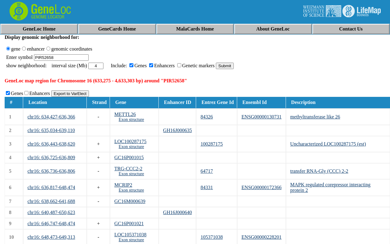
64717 (206, 171)
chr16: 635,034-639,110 (51, 130)
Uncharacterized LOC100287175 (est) (328, 144)
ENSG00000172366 (261, 187)
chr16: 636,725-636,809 (51, 157)
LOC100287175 (130, 141)
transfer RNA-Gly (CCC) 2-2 (319, 171)
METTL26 (125, 114)
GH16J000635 (177, 130)
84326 (206, 116)
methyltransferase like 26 (315, 116)
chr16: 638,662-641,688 (51, 201)
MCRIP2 (123, 185)
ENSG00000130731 (261, 116)
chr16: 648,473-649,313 (51, 237)
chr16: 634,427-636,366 (51, 116)
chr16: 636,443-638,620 (51, 144)
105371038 (211, 237)
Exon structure (131, 119)
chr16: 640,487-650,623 (51, 212)
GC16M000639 (129, 201)
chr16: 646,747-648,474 (51, 223)
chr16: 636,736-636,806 (51, 171)
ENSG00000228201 (261, 237)
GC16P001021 (129, 223)
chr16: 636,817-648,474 (51, 187)
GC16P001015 (129, 157)
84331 (206, 187)
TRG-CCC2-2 (128, 168)
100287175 (211, 144)
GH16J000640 (177, 212)
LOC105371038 (130, 234)
